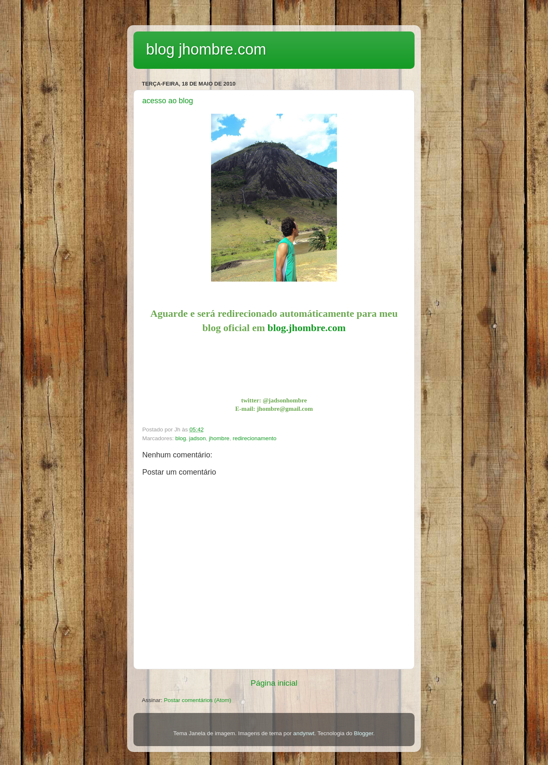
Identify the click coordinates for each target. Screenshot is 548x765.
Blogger (363, 733)
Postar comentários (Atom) (198, 700)
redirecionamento (254, 438)
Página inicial (274, 683)
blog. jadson (190, 438)
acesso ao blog (167, 101)
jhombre (219, 438)
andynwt (303, 733)
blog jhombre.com (206, 49)
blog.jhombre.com (307, 327)
